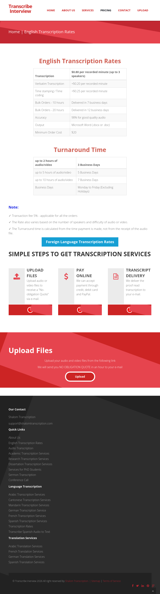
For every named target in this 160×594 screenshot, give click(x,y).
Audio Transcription (21, 448)
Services (88, 10)
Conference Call (19, 480)
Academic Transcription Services (29, 453)
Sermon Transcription (22, 475)
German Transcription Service (27, 510)
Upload (142, 10)
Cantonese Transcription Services (30, 500)
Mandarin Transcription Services (29, 505)
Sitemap (95, 581)
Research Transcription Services (29, 459)
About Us (68, 10)
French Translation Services (26, 551)
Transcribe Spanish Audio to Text (29, 532)
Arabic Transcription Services (27, 494)
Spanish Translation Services (26, 562)
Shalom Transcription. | (78, 581)
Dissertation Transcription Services (30, 464)
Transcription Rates (21, 526)
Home (51, 10)
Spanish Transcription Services (28, 521)
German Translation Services (27, 557)
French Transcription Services (27, 516)
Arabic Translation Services (25, 546)
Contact (124, 10)
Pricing (105, 10)
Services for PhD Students (25, 469)
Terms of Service (112, 581)
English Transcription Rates (26, 443)
